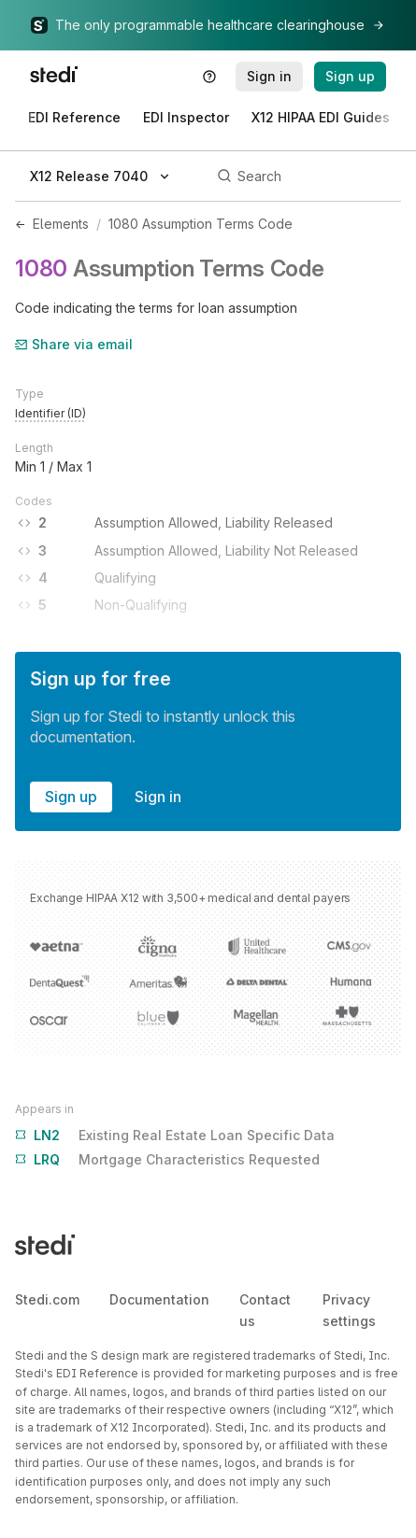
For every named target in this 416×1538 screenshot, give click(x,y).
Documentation (159, 1299)
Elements (61, 224)
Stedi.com (47, 1299)
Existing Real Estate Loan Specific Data (175, 1135)
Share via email (74, 344)
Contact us (265, 1309)
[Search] (306, 176)
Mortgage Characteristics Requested (167, 1160)
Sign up (71, 796)
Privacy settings (349, 1309)
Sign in (158, 796)
